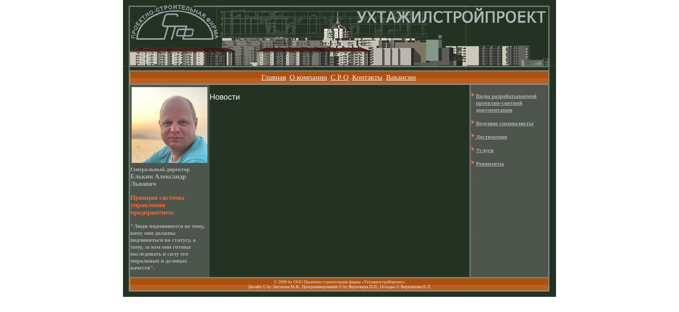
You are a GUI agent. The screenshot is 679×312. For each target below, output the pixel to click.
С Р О (339, 77)
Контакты (367, 77)
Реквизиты (490, 163)
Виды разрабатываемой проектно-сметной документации (506, 103)
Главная (274, 77)
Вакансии (401, 77)
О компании (308, 77)
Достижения (491, 136)
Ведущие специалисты (505, 123)
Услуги (485, 150)
